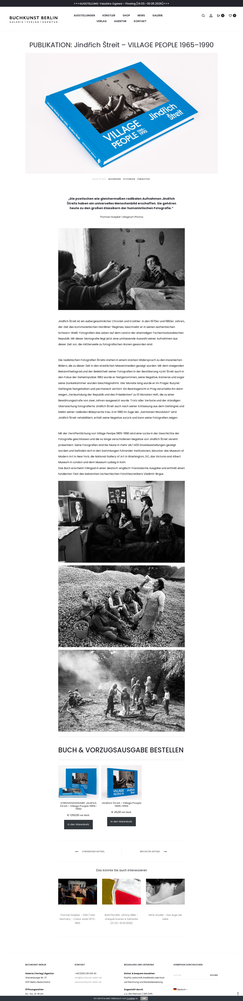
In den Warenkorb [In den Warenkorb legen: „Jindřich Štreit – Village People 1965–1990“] (121, 821)
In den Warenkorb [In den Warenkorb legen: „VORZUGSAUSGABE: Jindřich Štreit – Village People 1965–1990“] (78, 824)
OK (144, 998)
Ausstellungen (84, 15)
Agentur (120, 21)
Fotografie (129, 179)
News (141, 15)
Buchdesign (115, 179)
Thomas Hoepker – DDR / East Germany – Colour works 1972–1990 (77, 919)
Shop (126, 15)
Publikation (143, 179)
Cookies (131, 998)
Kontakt (140, 21)
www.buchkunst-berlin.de (88, 982)
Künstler (108, 15)
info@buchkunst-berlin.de (88, 977)
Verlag (102, 21)
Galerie (157, 15)
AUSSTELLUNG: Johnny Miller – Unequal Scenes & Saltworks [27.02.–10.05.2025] (121, 919)
